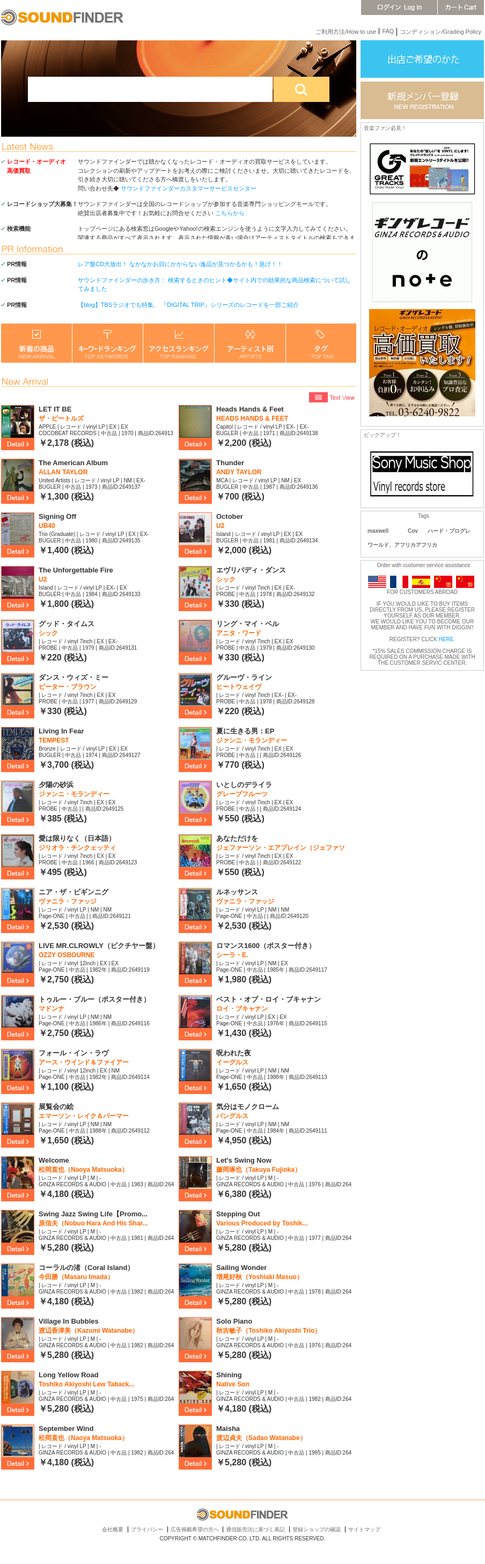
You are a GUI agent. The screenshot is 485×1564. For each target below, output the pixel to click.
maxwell (378, 531)
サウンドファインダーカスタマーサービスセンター (188, 188)
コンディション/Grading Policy (440, 31)
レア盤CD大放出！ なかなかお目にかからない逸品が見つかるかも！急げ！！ (180, 264)
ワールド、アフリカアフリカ (402, 545)
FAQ (388, 31)
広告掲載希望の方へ (195, 1529)
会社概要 (112, 1529)
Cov (413, 531)
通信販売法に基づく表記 (255, 1529)
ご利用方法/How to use (345, 31)
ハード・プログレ (449, 531)
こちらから (230, 213)
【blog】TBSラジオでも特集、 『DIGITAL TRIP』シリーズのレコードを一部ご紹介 (188, 305)
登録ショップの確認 (316, 1529)
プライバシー (147, 1529)
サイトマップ (364, 1529)
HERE (446, 639)
